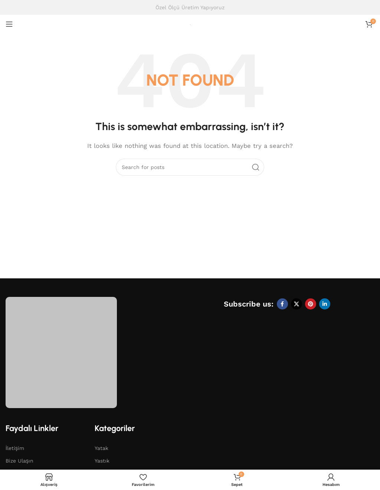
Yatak (101, 448)
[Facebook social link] (282, 303)
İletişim (15, 448)
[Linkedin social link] (324, 303)
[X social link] (296, 303)
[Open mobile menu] (9, 24)
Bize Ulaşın (19, 461)
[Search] (190, 167)
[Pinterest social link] (310, 303)
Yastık (102, 461)
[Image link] (61, 352)
